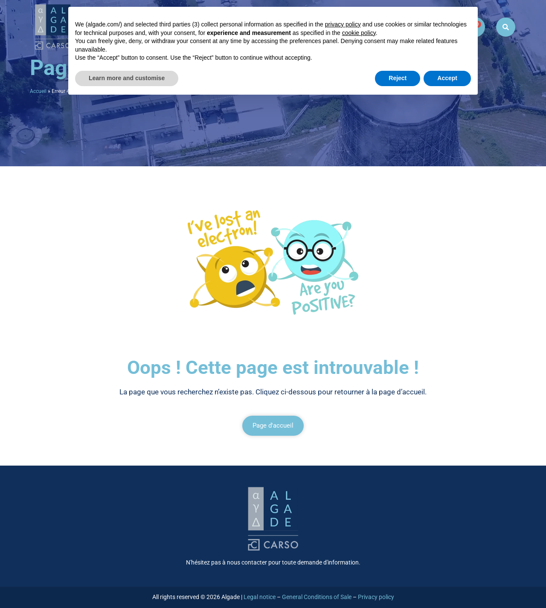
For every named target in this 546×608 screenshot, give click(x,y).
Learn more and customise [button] (127, 78)
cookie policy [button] (359, 32)
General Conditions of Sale (316, 597)
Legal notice (260, 597)
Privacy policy (376, 597)
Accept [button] (447, 78)
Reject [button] (398, 78)
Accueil (38, 91)
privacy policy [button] (343, 24)
